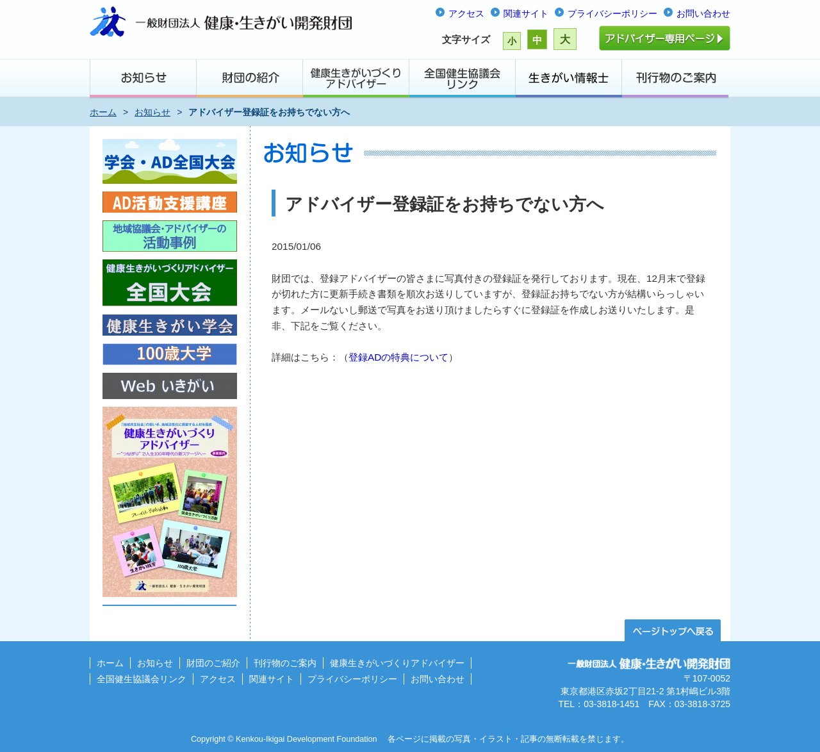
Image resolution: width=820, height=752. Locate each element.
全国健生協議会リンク (141, 679)
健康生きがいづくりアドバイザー (397, 663)
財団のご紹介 (213, 663)
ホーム (103, 112)
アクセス (466, 13)
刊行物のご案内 (285, 663)
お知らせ (152, 112)
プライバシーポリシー (612, 13)
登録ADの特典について (398, 357)
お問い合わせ (703, 13)
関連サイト (526, 13)
